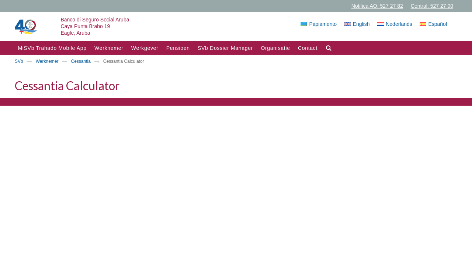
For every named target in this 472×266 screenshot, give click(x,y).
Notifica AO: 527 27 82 (377, 6)
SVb (19, 61)
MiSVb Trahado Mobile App (52, 48)
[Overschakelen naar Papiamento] (318, 24)
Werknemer (108, 48)
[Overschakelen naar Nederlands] (395, 24)
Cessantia (80, 61)
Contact (307, 48)
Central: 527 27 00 (432, 6)
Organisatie (275, 48)
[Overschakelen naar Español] (433, 24)
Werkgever (145, 48)
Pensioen (178, 48)
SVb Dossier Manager (225, 48)
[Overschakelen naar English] (357, 24)
